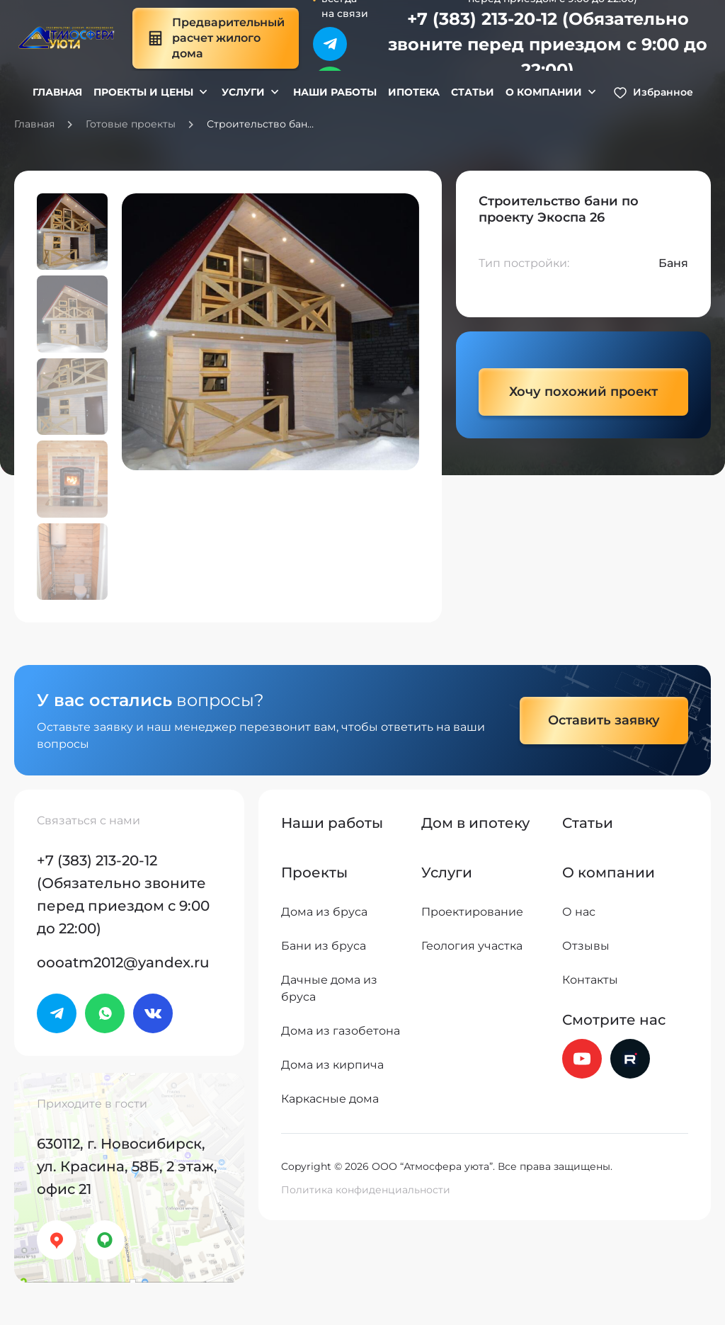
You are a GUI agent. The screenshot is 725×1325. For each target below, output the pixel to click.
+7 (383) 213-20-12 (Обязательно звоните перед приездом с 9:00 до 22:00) (547, 44)
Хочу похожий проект (583, 391)
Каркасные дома (330, 1098)
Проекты (314, 872)
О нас (578, 912)
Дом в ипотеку (475, 822)
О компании (544, 92)
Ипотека (414, 92)
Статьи (472, 92)
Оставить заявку (604, 720)
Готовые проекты (131, 124)
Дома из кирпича (332, 1064)
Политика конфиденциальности (365, 1189)
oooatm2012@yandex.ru (123, 962)
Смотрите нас (614, 1019)
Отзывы (586, 945)
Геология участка (472, 945)
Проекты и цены (143, 92)
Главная (57, 92)
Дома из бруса (324, 912)
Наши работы (335, 92)
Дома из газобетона (340, 1030)
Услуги (243, 92)
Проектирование (472, 912)
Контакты (590, 979)
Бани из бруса (323, 945)
